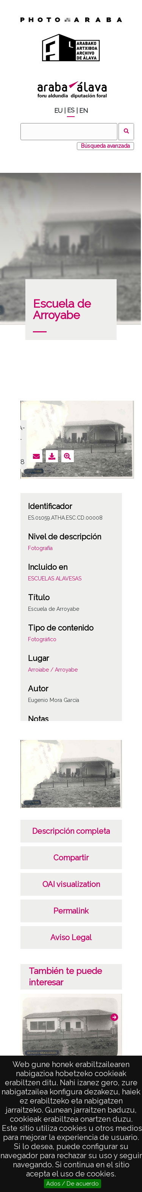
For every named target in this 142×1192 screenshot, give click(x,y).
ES (71, 110)
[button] (114, 1017)
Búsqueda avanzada (105, 146)
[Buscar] (68, 131)
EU (58, 110)
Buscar (126, 131)
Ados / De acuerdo (72, 1183)
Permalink (71, 910)
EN (83, 110)
